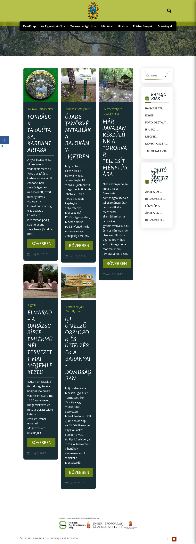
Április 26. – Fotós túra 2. (155, 213)
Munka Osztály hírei (40, 109)
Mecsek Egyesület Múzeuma (152, 136)
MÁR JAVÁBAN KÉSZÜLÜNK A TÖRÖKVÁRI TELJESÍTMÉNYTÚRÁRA (115, 148)
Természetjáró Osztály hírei (112, 111)
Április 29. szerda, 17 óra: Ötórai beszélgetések (156, 192)
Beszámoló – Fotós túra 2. (155, 199)
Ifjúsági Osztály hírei (155, 129)
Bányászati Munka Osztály (156, 108)
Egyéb (32, 305)
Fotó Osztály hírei (155, 122)
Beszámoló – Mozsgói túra (155, 220)
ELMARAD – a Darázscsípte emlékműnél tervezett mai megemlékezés (40, 342)
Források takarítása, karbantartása (39, 133)
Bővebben (41, 243)
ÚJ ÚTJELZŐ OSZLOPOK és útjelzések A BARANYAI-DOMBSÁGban (78, 348)
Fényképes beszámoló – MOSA (154, 206)
